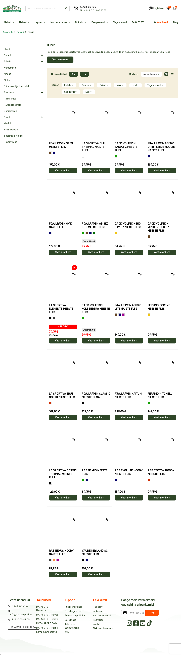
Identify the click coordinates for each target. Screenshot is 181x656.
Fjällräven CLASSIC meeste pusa (96, 395)
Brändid (79, 22)
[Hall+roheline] (54, 318)
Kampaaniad (98, 22)
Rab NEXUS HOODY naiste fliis (61, 552)
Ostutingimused (73, 611)
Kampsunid (10, 67)
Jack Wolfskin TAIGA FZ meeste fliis (126, 147)
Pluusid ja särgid (12, 105)
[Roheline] (116, 156)
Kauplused (161, 22)
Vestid (7, 123)
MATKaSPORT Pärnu (47, 627)
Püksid (7, 61)
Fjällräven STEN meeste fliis (61, 145)
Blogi (175, 22)
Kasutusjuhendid (102, 615)
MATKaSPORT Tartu (47, 623)
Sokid (7, 117)
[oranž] (54, 560)
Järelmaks (70, 620)
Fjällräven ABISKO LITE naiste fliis (128, 307)
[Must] (83, 403)
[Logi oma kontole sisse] (156, 8)
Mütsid (7, 80)
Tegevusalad (120, 22)
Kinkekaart (99, 611)
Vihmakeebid (11, 129)
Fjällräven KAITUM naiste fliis (128, 395)
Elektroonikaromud (103, 628)
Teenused (98, 620)
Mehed (7, 22)
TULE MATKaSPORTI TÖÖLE (23, 627)
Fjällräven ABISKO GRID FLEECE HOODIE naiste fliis (161, 147)
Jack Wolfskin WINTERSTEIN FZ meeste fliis (158, 227)
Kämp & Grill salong (46, 632)
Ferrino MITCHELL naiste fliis (160, 395)
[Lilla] (123, 314)
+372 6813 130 (88, 7)
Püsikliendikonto (73, 606)
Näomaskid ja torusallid (16, 86)
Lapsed (38, 22)
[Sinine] (54, 153)
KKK (67, 632)
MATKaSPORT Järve (47, 619)
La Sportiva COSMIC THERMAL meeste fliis (63, 474)
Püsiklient (98, 606)
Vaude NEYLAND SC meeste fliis (95, 552)
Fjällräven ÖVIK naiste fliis (60, 225)
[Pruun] (50, 153)
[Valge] (83, 156)
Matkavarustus (59, 22)
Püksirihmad (10, 142)
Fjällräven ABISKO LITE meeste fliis (95, 225)
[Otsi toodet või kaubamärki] (45, 8)
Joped (7, 55)
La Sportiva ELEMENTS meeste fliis (61, 309)
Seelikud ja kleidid (13, 135)
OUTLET (138, 22)
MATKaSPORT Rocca (47, 614)
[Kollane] (116, 233)
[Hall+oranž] (50, 318)
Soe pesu (9, 92)
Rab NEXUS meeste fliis (94, 472)
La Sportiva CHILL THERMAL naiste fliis (94, 147)
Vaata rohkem (60, 59)
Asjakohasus (151, 74)
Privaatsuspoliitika (75, 615)
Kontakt (97, 624)
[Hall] (50, 560)
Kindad (7, 74)
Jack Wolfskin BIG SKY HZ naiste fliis (128, 225)
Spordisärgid (10, 111)
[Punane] (50, 403)
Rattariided (10, 98)
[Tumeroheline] (94, 233)
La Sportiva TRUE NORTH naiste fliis (62, 395)
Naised (22, 22)
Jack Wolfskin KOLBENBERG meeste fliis (96, 309)
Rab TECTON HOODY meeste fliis (161, 472)
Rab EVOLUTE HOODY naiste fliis (129, 472)
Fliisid (7, 49)
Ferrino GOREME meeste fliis (159, 307)
